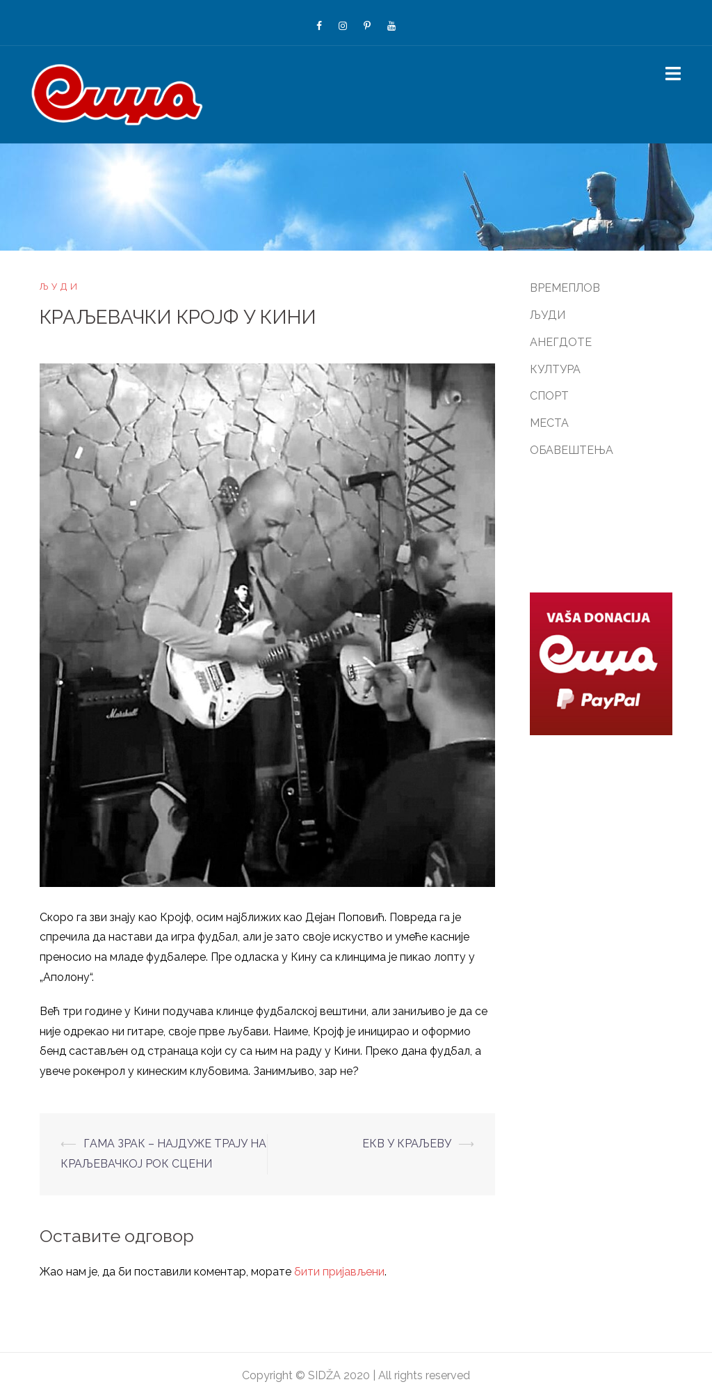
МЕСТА (549, 423)
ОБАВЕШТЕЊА (571, 450)
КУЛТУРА (555, 369)
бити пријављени (339, 1271)
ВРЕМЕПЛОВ (565, 287)
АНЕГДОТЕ (561, 342)
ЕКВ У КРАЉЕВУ (406, 1143)
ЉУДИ (60, 286)
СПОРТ (549, 395)
